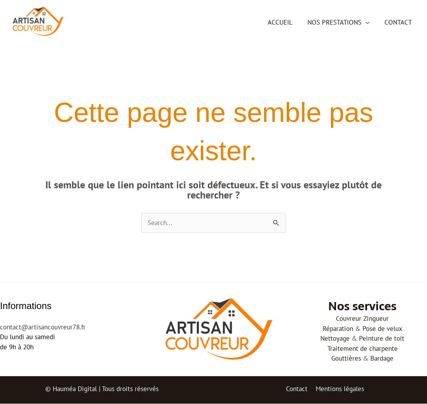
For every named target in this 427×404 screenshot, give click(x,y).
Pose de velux (382, 328)
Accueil (284, 22)
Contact (399, 22)
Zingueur (376, 319)
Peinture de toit (381, 338)
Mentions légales (339, 389)
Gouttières (346, 358)
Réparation (338, 328)
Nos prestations (337, 22)
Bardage (381, 358)
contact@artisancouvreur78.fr (43, 327)
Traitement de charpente (362, 348)
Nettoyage (335, 338)
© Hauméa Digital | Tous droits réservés (102, 389)
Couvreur (348, 319)
